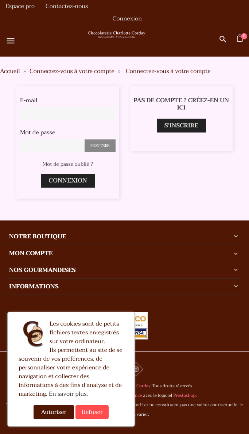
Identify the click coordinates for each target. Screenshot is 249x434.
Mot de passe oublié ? (68, 164)
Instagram (136, 369)
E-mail (29, 100)
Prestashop (185, 395)
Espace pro (20, 6)
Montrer (100, 145)
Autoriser (54, 412)
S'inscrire (181, 125)
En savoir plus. (68, 394)
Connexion (67, 181)
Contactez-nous (67, 6)
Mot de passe (37, 132)
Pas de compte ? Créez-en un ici (181, 104)
